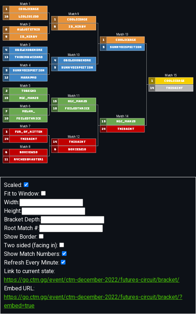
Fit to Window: (25, 193)
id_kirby (28, 37)
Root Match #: (53, 228)
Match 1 (25, 4)
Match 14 (122, 116)
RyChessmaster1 (28, 159)
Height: (44, 211)
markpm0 (28, 78)
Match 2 (25, 24)
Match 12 (74, 137)
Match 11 (74, 96)
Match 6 (25, 106)
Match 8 (25, 147)
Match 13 (122, 35)
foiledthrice (28, 119)
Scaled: (16, 185)
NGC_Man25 (28, 98)
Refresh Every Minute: (34, 262)
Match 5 (25, 86)
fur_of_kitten (28, 132)
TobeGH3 (28, 91)
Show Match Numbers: (35, 253)
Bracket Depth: (54, 220)
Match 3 (25, 45)
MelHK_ (28, 111)
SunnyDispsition (28, 70)
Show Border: (24, 236)
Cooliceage (28, 9)
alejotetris (28, 30)
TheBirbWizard (28, 57)
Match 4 (25, 65)
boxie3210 (28, 152)
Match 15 (171, 75)
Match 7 (25, 126)
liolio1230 (28, 16)
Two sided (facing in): (34, 245)
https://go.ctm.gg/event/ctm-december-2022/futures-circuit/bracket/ (91, 279)
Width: (43, 202)
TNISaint (28, 139)
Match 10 (74, 55)
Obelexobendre (28, 50)
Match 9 (73, 14)
